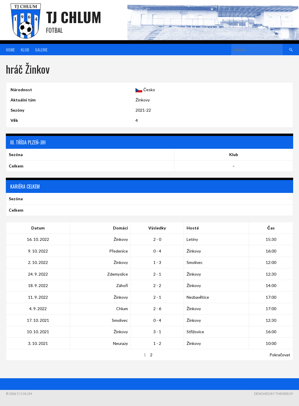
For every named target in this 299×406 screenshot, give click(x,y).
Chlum (122, 308)
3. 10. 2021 (38, 343)
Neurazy (120, 343)
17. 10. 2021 (38, 320)
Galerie (41, 49)
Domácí (120, 227)
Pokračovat (280, 354)
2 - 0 (157, 239)
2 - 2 (157, 285)
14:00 (271, 285)
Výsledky (157, 227)
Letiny (192, 239)
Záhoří (122, 285)
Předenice (118, 250)
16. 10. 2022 (38, 239)
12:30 (271, 274)
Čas (271, 227)
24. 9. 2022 (38, 274)
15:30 (271, 239)
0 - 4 (157, 250)
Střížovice (195, 331)
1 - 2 (157, 343)
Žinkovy (142, 99)
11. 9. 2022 (38, 297)
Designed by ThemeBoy (273, 393)
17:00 (271, 297)
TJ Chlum (73, 16)
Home (10, 49)
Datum (38, 227)
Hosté (193, 227)
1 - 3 (157, 262)
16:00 (271, 250)
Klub (25, 49)
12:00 (271, 262)
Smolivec (195, 262)
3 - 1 (157, 331)
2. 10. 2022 (38, 262)
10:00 (271, 343)
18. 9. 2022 (38, 285)
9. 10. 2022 (38, 250)
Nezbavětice (198, 297)
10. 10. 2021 (38, 331)
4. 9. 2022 (38, 308)
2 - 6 (157, 308)
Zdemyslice (117, 274)
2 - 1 (157, 274)
